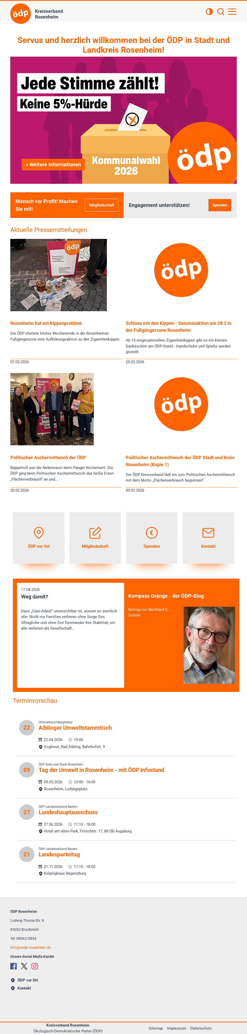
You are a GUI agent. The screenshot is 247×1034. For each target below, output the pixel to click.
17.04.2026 (70, 609)
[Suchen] (220, 12)
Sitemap (156, 1028)
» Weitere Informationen (53, 165)
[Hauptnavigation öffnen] (232, 11)
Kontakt (21, 988)
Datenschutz (201, 1028)
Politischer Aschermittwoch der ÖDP (48, 457)
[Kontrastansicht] (209, 12)
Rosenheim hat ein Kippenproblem (46, 323)
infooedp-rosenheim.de (30, 947)
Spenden (219, 205)
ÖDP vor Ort (24, 980)
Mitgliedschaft (101, 205)
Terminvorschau (35, 700)
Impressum (176, 1028)
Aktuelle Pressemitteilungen (48, 229)
